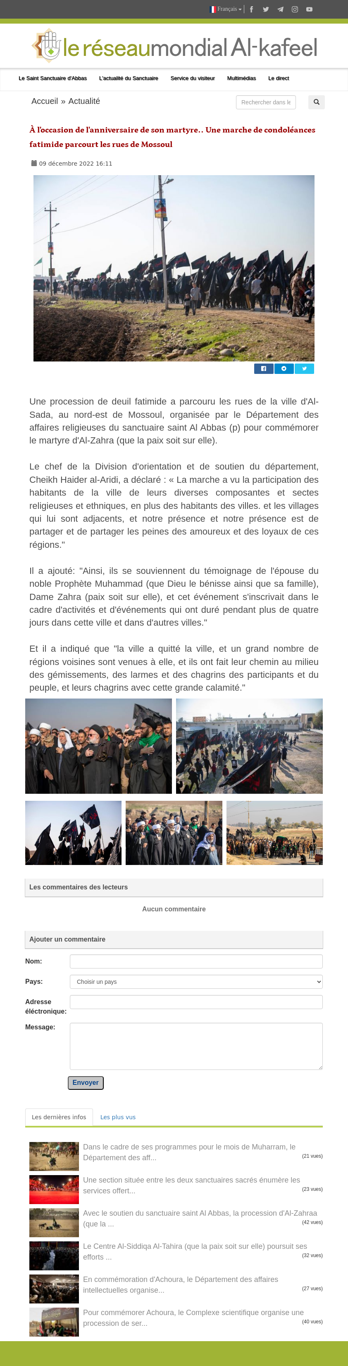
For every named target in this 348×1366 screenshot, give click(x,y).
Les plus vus (118, 1117)
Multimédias (241, 78)
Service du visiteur (193, 78)
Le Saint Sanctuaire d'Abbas (53, 78)
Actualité (84, 101)
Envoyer (86, 1082)
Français (226, 9)
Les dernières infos (59, 1117)
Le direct (278, 78)
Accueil (44, 101)
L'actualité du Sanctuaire (128, 78)
